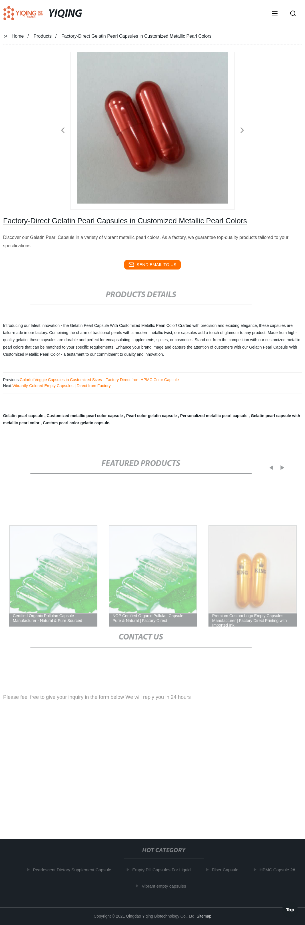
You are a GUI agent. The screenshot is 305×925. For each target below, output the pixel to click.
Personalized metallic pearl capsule (214, 415)
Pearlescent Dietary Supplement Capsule (75, 869)
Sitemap (204, 916)
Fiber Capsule (227, 869)
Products (43, 36)
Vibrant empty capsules (167, 886)
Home (18, 36)
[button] (274, 14)
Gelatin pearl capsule (24, 415)
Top (290, 908)
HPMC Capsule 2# (280, 869)
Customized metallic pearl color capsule (85, 415)
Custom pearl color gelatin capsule (76, 423)
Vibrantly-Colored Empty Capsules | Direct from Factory (61, 385)
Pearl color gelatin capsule (152, 415)
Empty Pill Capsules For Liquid (164, 869)
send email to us (152, 265)
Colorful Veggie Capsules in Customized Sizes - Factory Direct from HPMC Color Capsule (99, 379)
